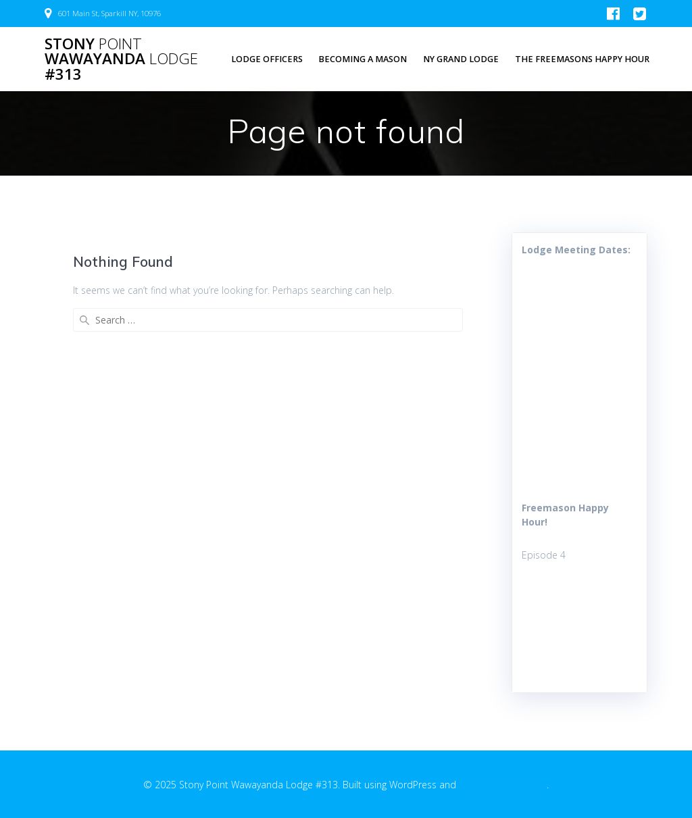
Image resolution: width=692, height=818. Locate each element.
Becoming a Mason (362, 59)
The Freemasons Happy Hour (582, 59)
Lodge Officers (267, 59)
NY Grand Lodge (461, 59)
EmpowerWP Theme (503, 784)
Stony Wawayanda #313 (121, 59)
